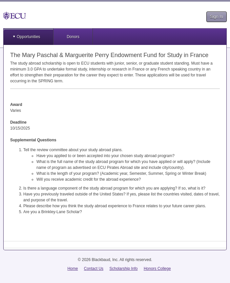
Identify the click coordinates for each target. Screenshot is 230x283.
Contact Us (93, 268)
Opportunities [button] (28, 36)
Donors (73, 36)
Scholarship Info (123, 268)
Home (72, 268)
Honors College (157, 268)
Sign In (216, 16)
